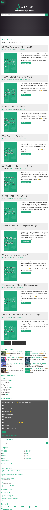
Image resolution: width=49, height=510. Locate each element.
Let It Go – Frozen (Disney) (37, 357)
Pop (26, 138)
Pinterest (4, 506)
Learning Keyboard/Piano (14, 384)
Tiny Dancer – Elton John (13, 136)
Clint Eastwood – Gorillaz (8, 478)
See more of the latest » (6, 489)
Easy (9, 168)
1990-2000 (5, 451)
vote (4, 431)
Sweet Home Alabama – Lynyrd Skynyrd (20, 225)
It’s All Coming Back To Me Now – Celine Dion (13, 482)
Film (25, 198)
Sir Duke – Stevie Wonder (13, 106)
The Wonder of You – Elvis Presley (17, 77)
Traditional (27, 79)
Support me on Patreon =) (7, 509)
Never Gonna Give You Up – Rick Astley (15, 351)
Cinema (10, 387)
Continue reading (26, 63)
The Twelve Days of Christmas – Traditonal (12, 470)
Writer (10, 390)
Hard (9, 198)
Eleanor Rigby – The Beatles (37, 368)
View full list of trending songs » (8, 375)
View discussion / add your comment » (11, 435)
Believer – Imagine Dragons (13, 357)
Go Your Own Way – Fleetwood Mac (18, 47)
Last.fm (38, 506)
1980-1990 (28, 450)
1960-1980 (22, 49)
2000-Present (29, 451)
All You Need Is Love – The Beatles (17, 166)
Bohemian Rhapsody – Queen (13, 368)
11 (14, 343)
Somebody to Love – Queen (14, 195)
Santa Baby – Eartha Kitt (8, 485)
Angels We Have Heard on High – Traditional (13, 474)
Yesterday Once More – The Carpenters (20, 285)
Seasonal (4, 458)
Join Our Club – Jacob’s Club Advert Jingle (21, 314)
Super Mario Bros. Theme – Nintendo (15, 363)
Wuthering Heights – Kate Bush (16, 255)
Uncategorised (5, 460)
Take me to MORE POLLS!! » (7, 439)
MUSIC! (10, 380)
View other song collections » (7, 463)
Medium (10, 49)
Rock (25, 168)
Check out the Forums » (6, 398)
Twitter (10, 506)
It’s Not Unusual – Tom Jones (8, 496)
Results (8, 431)
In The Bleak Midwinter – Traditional (10, 498)
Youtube (31, 506)
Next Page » (21, 343)
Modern (4, 455)
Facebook (17, 506)
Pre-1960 (4, 457)
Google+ (24, 506)
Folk (27, 453)
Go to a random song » (6, 500)
